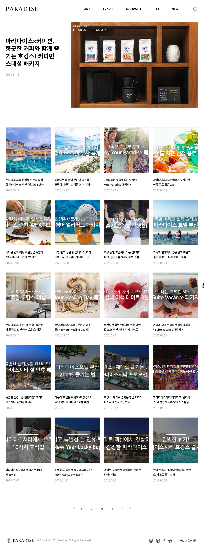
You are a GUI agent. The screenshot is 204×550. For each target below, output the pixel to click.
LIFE (157, 9)
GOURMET (134, 9)
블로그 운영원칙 (188, 540)
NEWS (176, 9)
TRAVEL (108, 9)
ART (87, 9)
